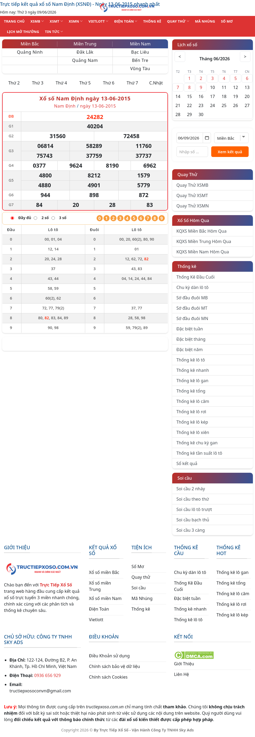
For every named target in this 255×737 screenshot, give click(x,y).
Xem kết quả (230, 151)
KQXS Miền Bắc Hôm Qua (201, 231)
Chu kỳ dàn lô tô (192, 287)
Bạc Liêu (140, 52)
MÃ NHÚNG (205, 21)
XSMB (37, 21)
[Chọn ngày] (193, 138)
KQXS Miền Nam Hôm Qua (202, 252)
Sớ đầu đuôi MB (192, 298)
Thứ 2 (14, 83)
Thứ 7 (132, 83)
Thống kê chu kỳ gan (197, 443)
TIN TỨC (54, 31)
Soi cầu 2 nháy (190, 489)
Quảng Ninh (30, 52)
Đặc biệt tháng (191, 339)
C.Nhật (156, 83)
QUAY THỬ (178, 21)
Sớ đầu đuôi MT (192, 308)
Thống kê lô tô (190, 360)
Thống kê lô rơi (191, 412)
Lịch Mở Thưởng (23, 31)
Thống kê (187, 266)
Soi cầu (185, 478)
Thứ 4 (61, 83)
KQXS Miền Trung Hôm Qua (203, 241)
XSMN (76, 21)
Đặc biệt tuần (189, 329)
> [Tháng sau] (245, 56)
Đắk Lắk (84, 52)
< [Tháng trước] (180, 56)
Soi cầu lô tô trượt (194, 509)
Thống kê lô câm (192, 401)
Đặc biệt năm (189, 349)
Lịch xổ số (187, 45)
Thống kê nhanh (192, 370)
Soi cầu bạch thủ (192, 520)
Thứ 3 (37, 83)
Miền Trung (85, 44)
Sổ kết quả (186, 463)
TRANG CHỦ (14, 21)
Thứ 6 (108, 83)
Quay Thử (187, 174)
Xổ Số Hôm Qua (193, 220)
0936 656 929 (47, 675)
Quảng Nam (85, 60)
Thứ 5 (85, 83)
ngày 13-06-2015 (98, 106)
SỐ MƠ (227, 21)
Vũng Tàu (140, 68)
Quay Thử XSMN (192, 206)
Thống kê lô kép (192, 422)
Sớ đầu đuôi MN (192, 318)
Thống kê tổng (190, 391)
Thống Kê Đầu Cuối (195, 277)
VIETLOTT (98, 21)
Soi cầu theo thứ (192, 499)
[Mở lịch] (207, 138)
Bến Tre (140, 60)
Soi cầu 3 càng (190, 530)
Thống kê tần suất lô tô (199, 453)
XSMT (56, 21)
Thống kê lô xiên (192, 432)
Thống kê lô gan (192, 381)
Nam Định (65, 106)
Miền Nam (140, 44)
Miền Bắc (30, 44)
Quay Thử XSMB (192, 185)
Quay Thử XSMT (192, 195)
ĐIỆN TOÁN (125, 21)
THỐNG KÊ (152, 21)
